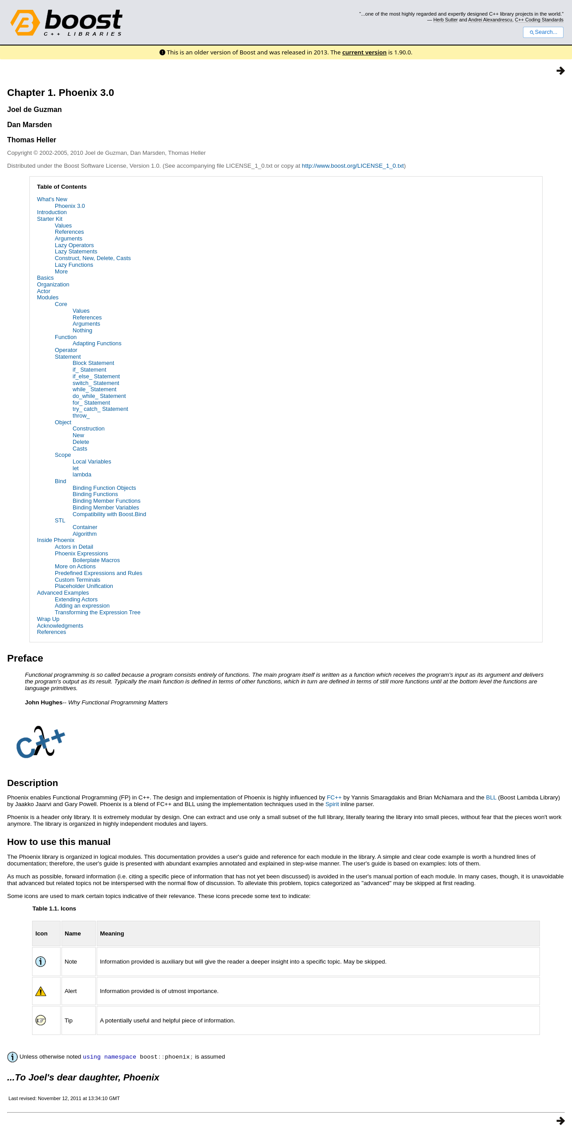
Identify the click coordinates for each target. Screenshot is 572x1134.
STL (60, 520)
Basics (45, 277)
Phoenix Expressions (81, 553)
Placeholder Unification (84, 586)
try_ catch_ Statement (100, 409)
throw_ (81, 415)
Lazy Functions (74, 264)
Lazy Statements (76, 251)
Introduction (52, 212)
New (78, 435)
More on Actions (75, 566)
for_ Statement (91, 402)
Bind (60, 481)
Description (32, 783)
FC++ (334, 797)
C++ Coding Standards (539, 19)
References (69, 231)
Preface (25, 658)
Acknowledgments (60, 625)
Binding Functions (95, 494)
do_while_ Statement (99, 396)
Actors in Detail (74, 546)
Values (63, 225)
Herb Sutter (445, 19)
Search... (543, 32)
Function (66, 337)
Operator (66, 350)
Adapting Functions (97, 343)
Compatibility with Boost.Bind (109, 514)
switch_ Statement (96, 383)
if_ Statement (89, 369)
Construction (89, 428)
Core (61, 304)
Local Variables (92, 461)
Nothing (82, 330)
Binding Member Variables (106, 507)
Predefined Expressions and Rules (98, 573)
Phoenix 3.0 (70, 206)
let (76, 468)
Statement (68, 356)
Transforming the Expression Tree (97, 612)
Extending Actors (76, 599)
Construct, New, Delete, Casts (93, 258)
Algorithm (85, 533)
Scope (63, 454)
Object (63, 422)
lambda (82, 474)
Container (85, 527)
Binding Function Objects (104, 487)
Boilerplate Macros (96, 560)
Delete (81, 442)
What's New (52, 199)
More (61, 271)
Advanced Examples (63, 592)
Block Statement (93, 363)
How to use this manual (58, 841)
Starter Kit (49, 218)
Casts (80, 448)
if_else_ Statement (96, 376)
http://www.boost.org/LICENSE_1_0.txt (353, 165)
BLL (491, 797)
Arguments (68, 238)
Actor (43, 291)
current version (364, 52)
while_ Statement (94, 389)
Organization (53, 284)
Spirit (332, 804)
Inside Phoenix (55, 540)
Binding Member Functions (106, 500)
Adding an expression (82, 605)
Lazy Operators (74, 245)
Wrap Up (48, 619)
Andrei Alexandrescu (490, 19)
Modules (47, 297)
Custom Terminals (77, 579)
